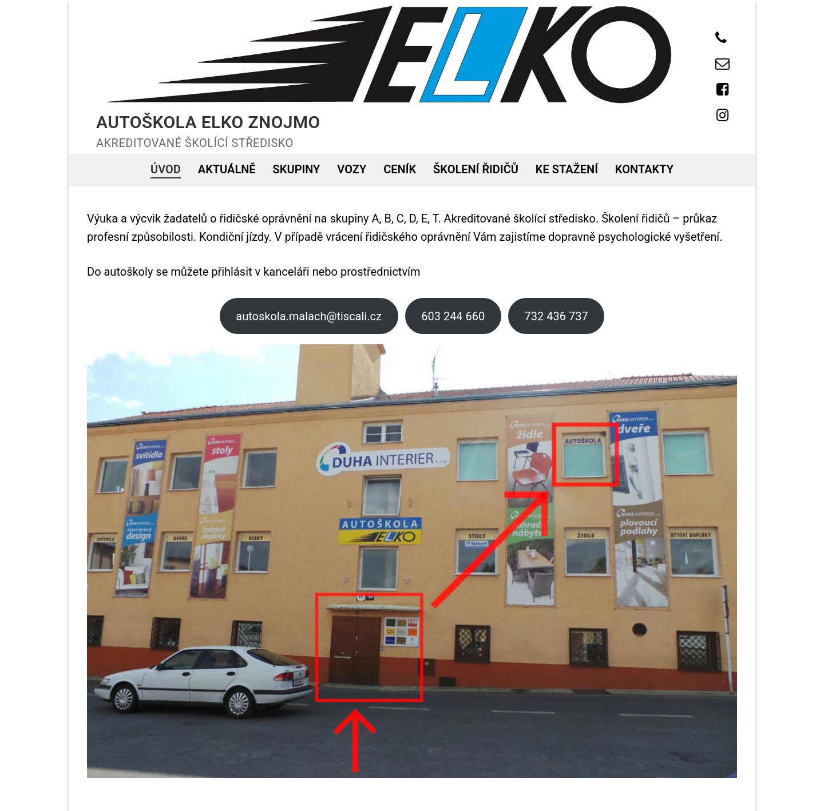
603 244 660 (453, 316)
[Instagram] (722, 115)
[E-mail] (722, 64)
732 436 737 (556, 316)
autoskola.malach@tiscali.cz (309, 316)
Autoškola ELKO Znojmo (208, 122)
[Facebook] (722, 89)
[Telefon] (721, 38)
